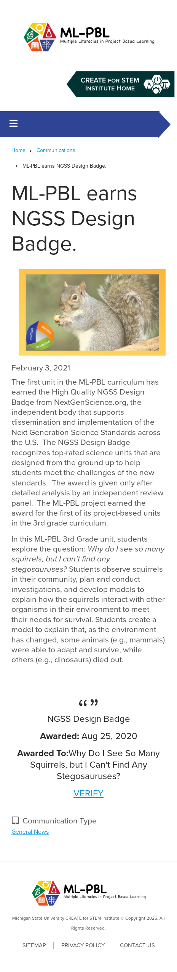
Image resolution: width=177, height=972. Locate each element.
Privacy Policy (83, 946)
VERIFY (88, 793)
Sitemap (34, 945)
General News (30, 832)
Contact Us (137, 945)
